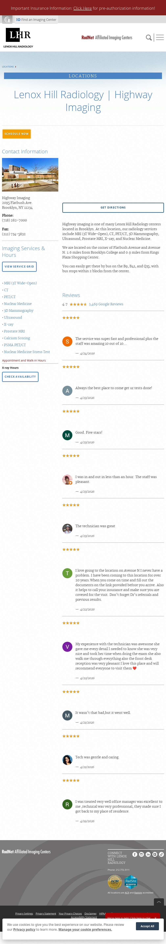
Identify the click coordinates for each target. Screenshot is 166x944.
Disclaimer (91, 913)
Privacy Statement (46, 913)
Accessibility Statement (84, 917)
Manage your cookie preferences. (85, 929)
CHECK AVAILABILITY (20, 376)
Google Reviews (106, 304)
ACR (127, 892)
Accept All (147, 926)
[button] (16, 134)
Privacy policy (24, 929)
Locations (8, 66)
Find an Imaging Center (38, 19)
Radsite (138, 892)
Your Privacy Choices (70, 913)
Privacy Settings (24, 913)
